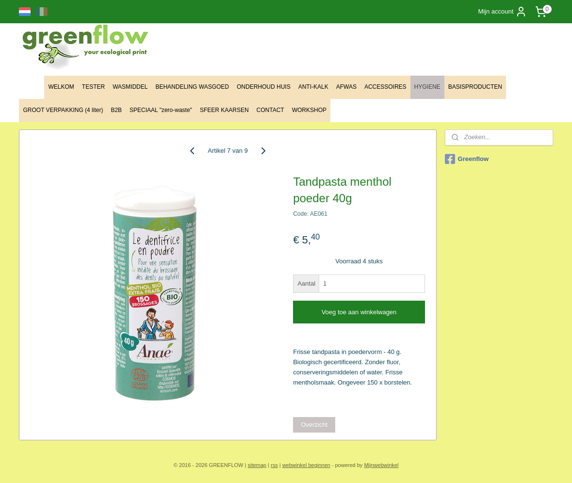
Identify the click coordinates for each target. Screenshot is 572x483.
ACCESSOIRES (385, 86)
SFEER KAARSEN (224, 110)
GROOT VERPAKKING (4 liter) (63, 110)
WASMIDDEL (130, 86)
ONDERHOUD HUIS (264, 86)
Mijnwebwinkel (381, 465)
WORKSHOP (309, 110)
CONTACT (270, 110)
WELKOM (61, 86)
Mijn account (502, 11)
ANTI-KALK (313, 86)
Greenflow (467, 159)
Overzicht (314, 424)
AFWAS (346, 86)
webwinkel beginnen (306, 465)
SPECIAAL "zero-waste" (161, 110)
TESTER (93, 86)
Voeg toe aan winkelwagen (359, 312)
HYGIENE (427, 86)
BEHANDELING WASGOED (192, 86)
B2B (116, 110)
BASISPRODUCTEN (475, 86)
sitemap (256, 465)
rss (274, 465)
